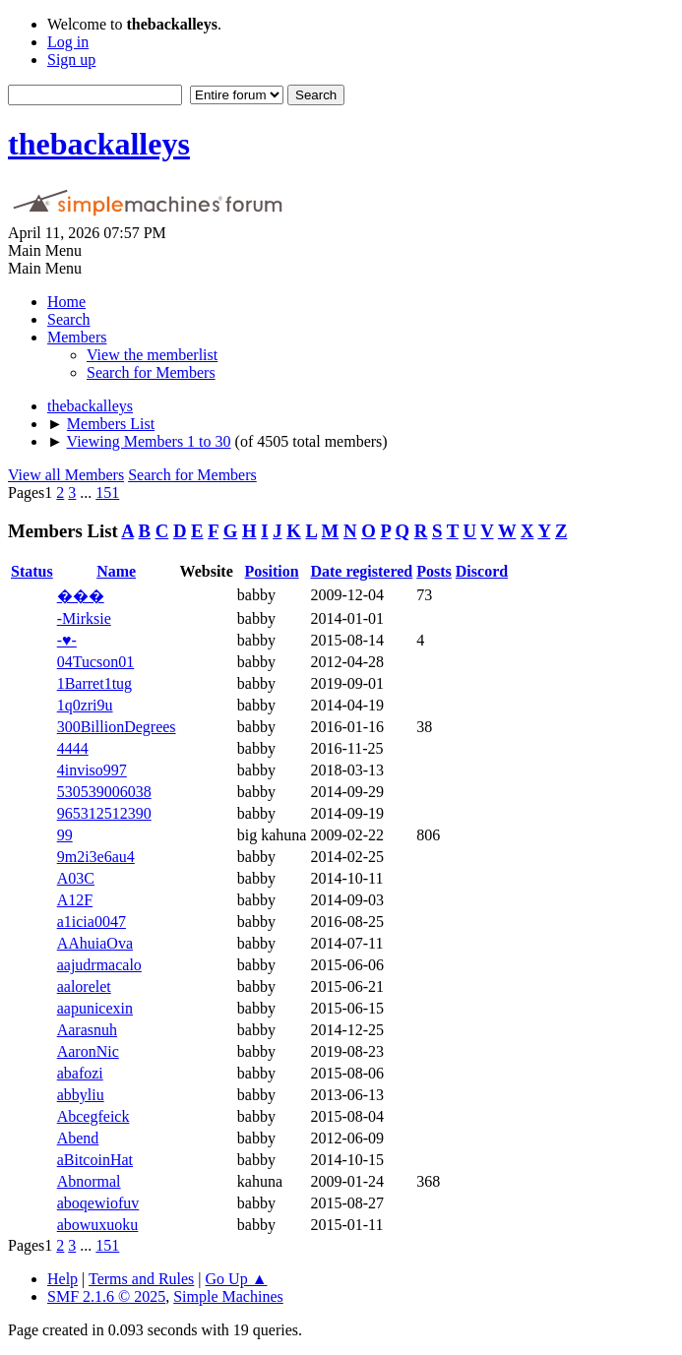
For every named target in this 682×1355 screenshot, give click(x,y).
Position (272, 571)
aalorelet (84, 986)
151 (107, 492)
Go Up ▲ (237, 1278)
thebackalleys (99, 143)
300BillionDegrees (116, 726)
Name (116, 571)
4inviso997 (92, 770)
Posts (434, 571)
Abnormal (89, 1181)
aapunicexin (95, 1008)
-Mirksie (84, 618)
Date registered (361, 571)
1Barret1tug (94, 683)
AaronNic (88, 1051)
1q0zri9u (85, 705)
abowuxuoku (98, 1224)
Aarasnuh (87, 1029)
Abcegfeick (93, 1116)
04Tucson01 (96, 661)
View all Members (66, 474)
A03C (75, 878)
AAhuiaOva (95, 943)
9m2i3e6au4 (96, 856)
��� (80, 595)
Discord (482, 571)
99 (65, 835)
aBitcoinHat (95, 1159)
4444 (73, 748)
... (87, 492)
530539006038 (104, 791)
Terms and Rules (141, 1278)
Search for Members (151, 372)
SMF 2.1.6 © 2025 (106, 1296)
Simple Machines (228, 1296)
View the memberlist (152, 354)
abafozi (80, 1073)
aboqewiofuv (98, 1203)
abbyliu (80, 1094)
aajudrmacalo (99, 964)
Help (62, 1278)
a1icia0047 (91, 921)
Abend (78, 1138)
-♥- (67, 640)
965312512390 (104, 813)
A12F (75, 900)
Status (32, 571)
